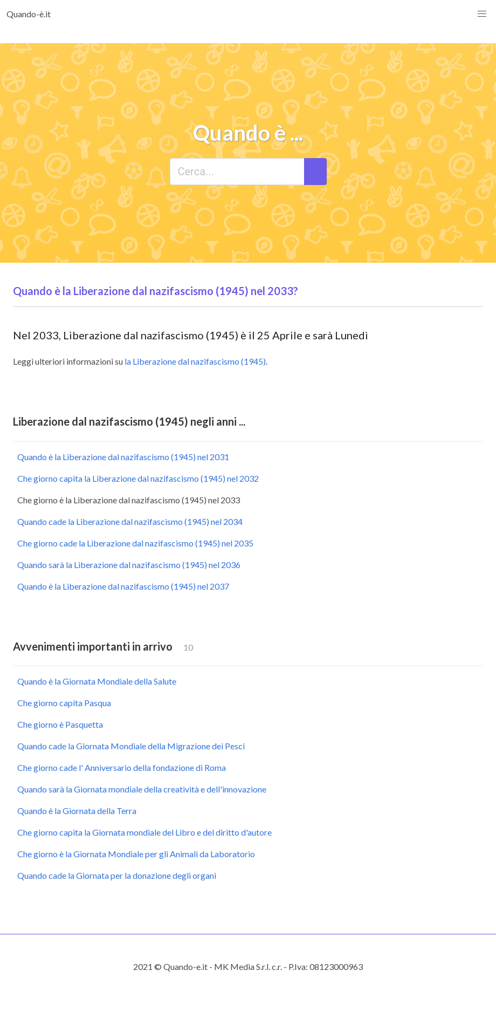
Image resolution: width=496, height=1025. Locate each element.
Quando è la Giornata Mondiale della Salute (96, 681)
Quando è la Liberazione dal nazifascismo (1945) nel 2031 (123, 457)
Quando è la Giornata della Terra (76, 810)
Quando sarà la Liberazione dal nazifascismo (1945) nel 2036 (128, 564)
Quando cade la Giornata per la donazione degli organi (116, 875)
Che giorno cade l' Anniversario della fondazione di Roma (121, 767)
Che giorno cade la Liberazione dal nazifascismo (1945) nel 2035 (135, 543)
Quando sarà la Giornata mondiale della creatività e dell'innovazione (141, 789)
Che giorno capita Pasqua (64, 703)
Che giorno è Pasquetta (60, 724)
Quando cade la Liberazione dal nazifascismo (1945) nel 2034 (130, 521)
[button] (482, 14)
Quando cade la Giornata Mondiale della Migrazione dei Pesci (131, 746)
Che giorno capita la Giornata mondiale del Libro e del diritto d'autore (144, 832)
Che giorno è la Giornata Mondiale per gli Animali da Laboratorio (136, 854)
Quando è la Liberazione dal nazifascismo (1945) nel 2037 (123, 586)
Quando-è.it (28, 14)
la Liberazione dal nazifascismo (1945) (195, 361)
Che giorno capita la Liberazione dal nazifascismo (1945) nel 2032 (138, 478)
